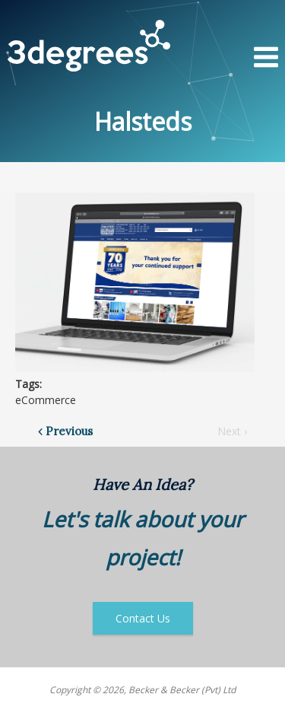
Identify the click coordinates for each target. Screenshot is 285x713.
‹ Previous (65, 431)
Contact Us (143, 618)
